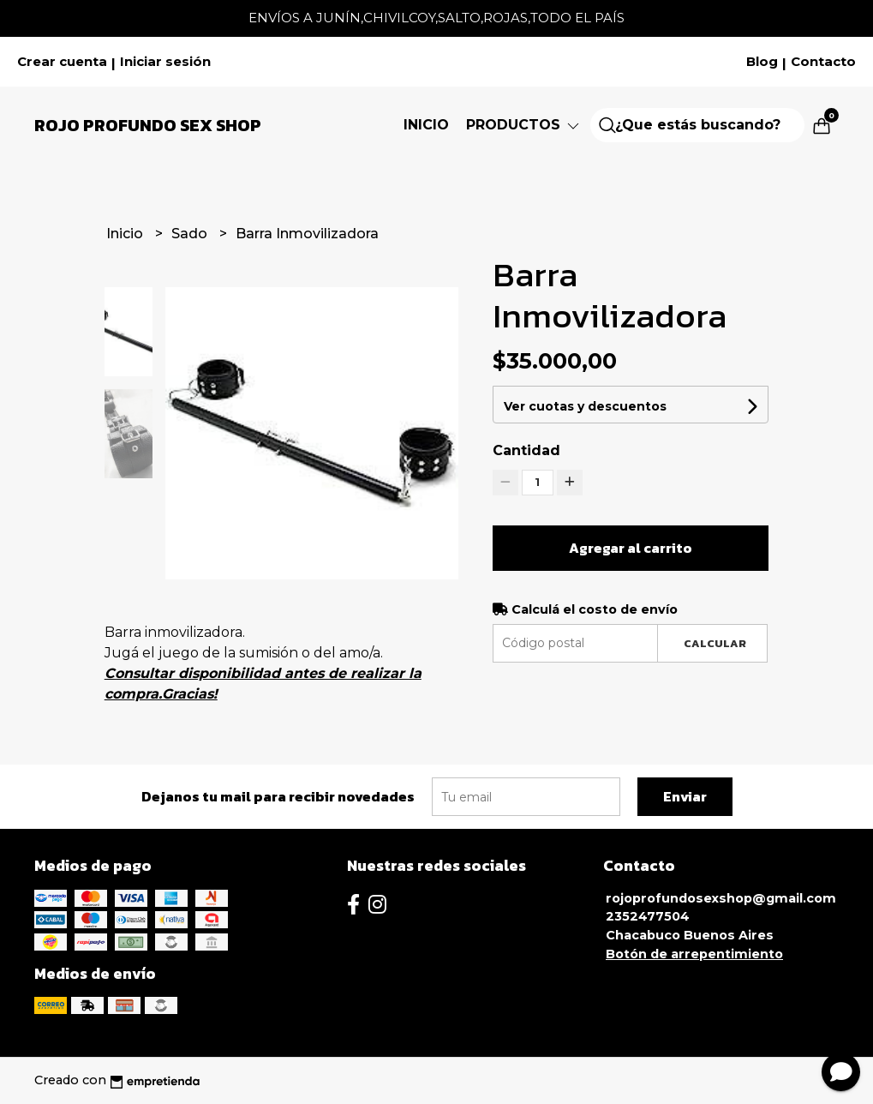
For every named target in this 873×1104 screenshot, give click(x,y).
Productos (524, 125)
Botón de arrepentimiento (694, 954)
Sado (191, 233)
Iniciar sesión (165, 61)
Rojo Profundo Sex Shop (147, 125)
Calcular (715, 643)
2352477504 (648, 916)
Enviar (685, 796)
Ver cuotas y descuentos (585, 406)
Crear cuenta (62, 61)
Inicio (426, 125)
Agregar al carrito (630, 547)
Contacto (823, 61)
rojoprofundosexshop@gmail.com (721, 898)
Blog (762, 61)
